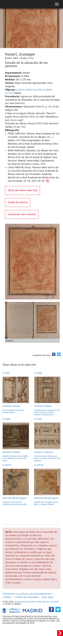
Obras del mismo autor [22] (22, 190)
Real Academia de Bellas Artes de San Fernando (36, 602)
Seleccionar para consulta (22, 214)
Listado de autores (18, 202)
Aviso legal (47, 597)
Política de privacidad (26, 597)
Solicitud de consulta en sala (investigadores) (27, 593)
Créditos (7, 597)
